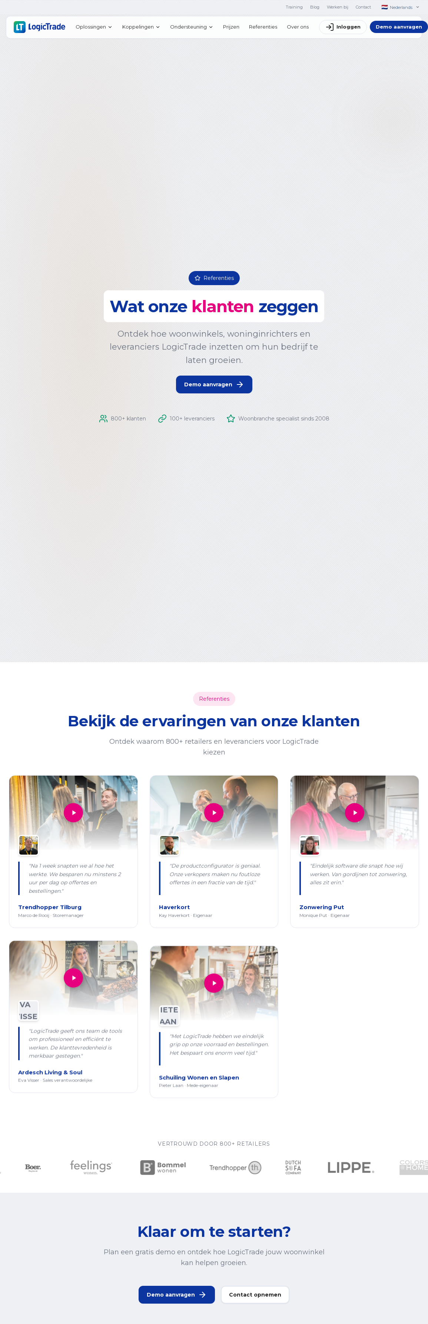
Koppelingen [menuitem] (141, 27)
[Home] (39, 27)
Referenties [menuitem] (263, 27)
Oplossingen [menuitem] (94, 27)
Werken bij (337, 7)
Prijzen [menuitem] (231, 27)
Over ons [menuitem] (298, 27)
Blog (314, 7)
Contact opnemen (255, 1301)
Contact (363, 7)
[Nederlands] (400, 7)
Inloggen (343, 27)
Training (294, 7)
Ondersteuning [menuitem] (191, 27)
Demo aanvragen (214, 384)
